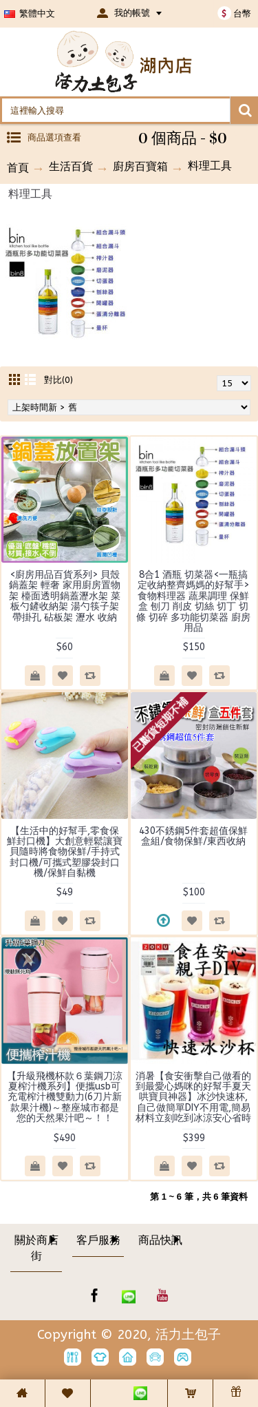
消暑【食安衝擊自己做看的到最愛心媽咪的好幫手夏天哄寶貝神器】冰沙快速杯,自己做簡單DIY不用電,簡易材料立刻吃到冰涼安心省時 (193, 1097)
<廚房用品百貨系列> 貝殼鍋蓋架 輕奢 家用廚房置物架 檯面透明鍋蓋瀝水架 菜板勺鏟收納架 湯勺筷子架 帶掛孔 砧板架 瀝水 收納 (64, 596)
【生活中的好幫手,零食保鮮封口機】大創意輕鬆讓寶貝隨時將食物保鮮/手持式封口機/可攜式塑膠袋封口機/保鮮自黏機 (64, 852)
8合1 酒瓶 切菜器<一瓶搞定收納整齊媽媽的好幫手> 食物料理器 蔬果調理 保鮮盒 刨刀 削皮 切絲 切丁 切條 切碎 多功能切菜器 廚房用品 (193, 601)
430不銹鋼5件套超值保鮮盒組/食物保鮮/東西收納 (193, 836)
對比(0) (58, 380)
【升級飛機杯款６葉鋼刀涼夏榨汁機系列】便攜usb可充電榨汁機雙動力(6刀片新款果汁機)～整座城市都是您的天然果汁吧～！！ (64, 1097)
